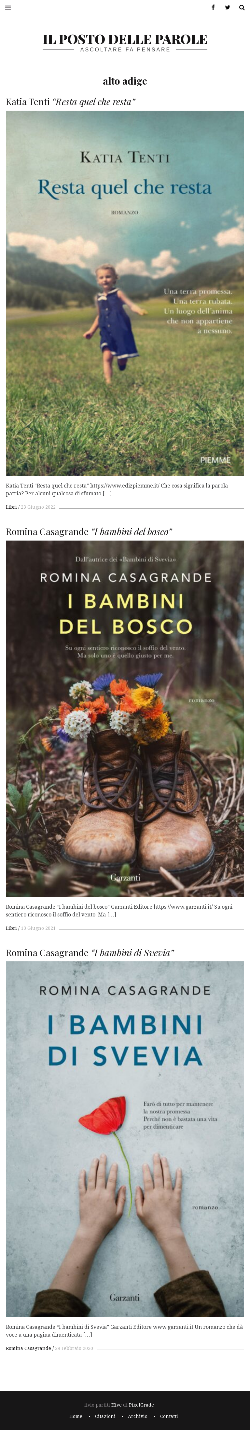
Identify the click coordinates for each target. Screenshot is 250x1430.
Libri (11, 507)
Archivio (137, 1416)
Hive (116, 1405)
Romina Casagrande (28, 1348)
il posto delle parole (125, 38)
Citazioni (105, 1416)
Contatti (169, 1416)
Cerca (239, 7)
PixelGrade (141, 1405)
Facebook (210, 7)
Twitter (225, 7)
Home (75, 1416)
